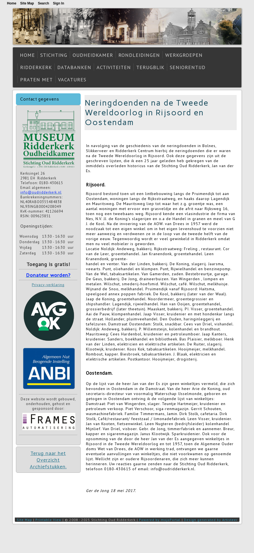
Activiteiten (114, 67)
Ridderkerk (36, 67)
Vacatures (72, 79)
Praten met (36, 79)
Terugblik (150, 67)
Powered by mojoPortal (160, 520)
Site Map (24, 520)
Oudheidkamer (93, 55)
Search (43, 3)
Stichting (53, 55)
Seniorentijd (187, 67)
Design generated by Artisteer (211, 520)
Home (27, 55)
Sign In (58, 3)
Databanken (74, 67)
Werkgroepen (184, 55)
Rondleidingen (139, 55)
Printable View (48, 520)
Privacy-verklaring (48, 284)
